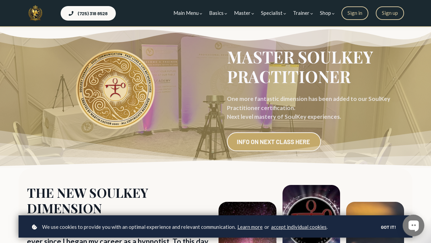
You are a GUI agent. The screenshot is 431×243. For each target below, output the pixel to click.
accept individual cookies (299, 227)
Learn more (250, 227)
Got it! (388, 227)
